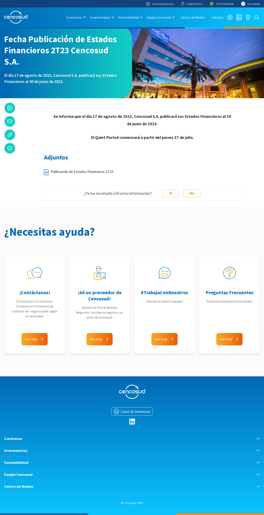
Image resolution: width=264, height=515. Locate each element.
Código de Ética (191, 4)
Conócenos (74, 17)
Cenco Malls (250, 4)
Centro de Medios (193, 17)
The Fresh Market (222, 4)
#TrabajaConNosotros (164, 292)
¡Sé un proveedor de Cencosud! (99, 295)
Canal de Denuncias (160, 4)
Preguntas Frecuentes (229, 292)
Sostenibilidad (128, 17)
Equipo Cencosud (159, 17)
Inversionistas (100, 17)
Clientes (217, 17)
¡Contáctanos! (34, 292)
